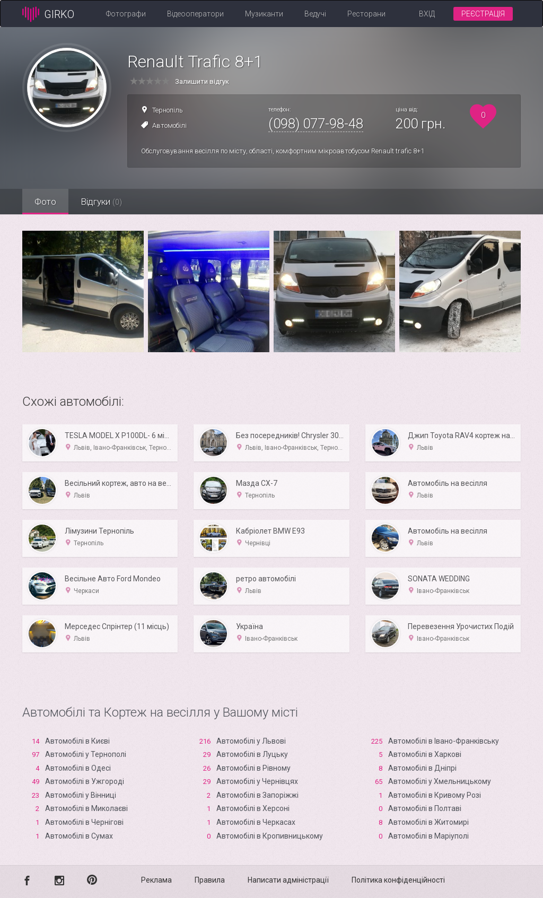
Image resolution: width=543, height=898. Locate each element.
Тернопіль (167, 110)
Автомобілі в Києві (77, 741)
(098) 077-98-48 (315, 124)
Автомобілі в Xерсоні (253, 808)
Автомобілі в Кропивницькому (269, 836)
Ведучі (315, 14)
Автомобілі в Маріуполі (428, 836)
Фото (46, 201)
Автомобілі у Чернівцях (257, 781)
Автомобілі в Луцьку (252, 754)
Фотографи (126, 14)
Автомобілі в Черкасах (255, 822)
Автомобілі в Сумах (79, 836)
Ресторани (366, 14)
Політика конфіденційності (398, 880)
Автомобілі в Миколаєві (86, 808)
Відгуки (104, 201)
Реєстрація (483, 14)
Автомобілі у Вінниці (80, 795)
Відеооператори (195, 14)
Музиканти (264, 14)
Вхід (427, 14)
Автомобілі (169, 125)
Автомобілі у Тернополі (85, 754)
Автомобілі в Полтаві (424, 808)
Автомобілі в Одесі (78, 768)
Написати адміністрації (288, 880)
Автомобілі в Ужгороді (84, 781)
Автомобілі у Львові (251, 741)
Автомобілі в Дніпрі (422, 768)
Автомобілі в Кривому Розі (434, 795)
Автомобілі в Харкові (424, 754)
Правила (210, 880)
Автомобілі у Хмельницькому (439, 781)
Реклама (156, 880)
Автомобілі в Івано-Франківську (443, 741)
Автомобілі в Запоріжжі (257, 795)
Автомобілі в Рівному (253, 768)
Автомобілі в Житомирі (428, 822)
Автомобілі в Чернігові (84, 822)
